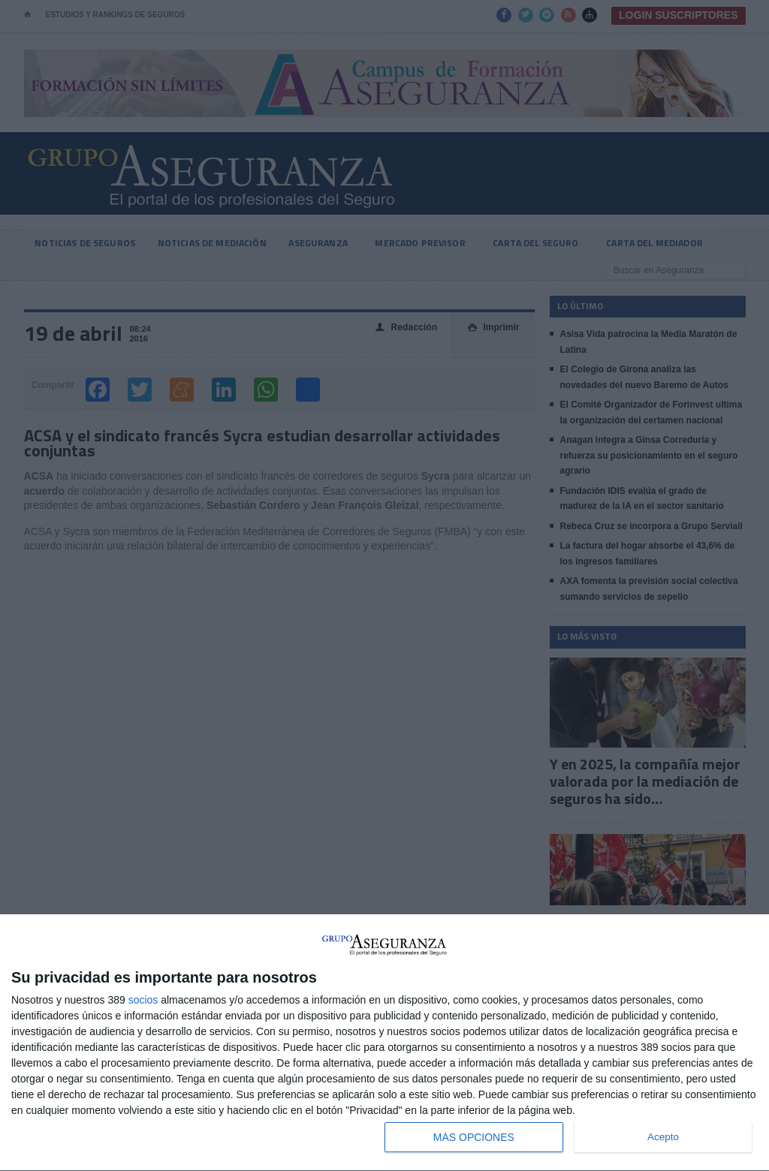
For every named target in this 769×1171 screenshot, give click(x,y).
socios (143, 1000)
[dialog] (384, 1043)
